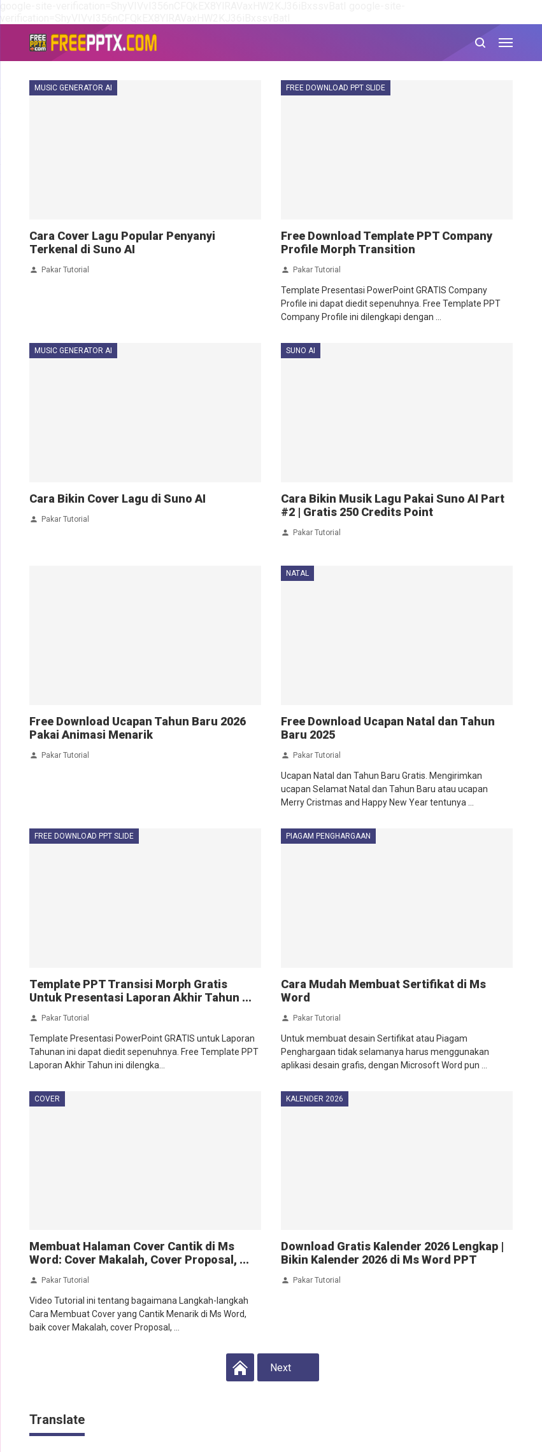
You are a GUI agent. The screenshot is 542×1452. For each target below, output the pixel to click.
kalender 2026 (314, 1098)
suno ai (300, 350)
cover (47, 1098)
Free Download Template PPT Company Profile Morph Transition (386, 242)
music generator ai (73, 87)
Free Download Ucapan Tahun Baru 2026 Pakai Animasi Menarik (137, 728)
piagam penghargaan (328, 836)
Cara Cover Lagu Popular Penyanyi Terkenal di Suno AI (122, 242)
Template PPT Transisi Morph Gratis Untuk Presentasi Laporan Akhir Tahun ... (140, 990)
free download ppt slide (335, 87)
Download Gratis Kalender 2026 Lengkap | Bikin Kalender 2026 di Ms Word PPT (392, 1252)
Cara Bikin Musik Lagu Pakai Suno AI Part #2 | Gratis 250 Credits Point (392, 505)
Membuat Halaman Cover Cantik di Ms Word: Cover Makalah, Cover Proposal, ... (139, 1252)
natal (297, 573)
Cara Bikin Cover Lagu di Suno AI (117, 498)
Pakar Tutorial (65, 269)
